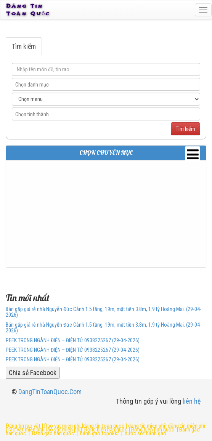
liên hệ (192, 401)
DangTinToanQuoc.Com (50, 392)
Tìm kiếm (24, 46)
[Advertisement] (106, 213)
